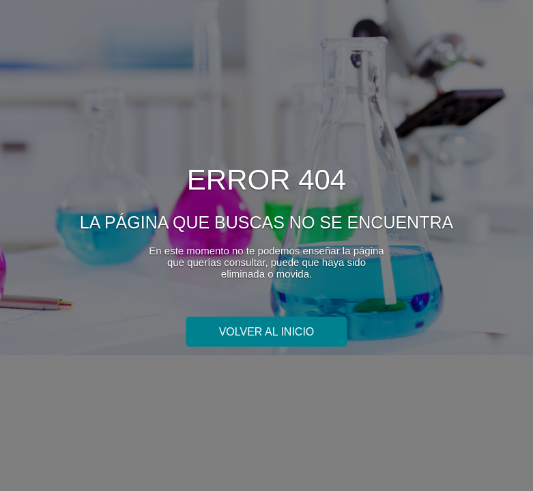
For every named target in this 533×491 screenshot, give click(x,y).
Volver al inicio (267, 331)
